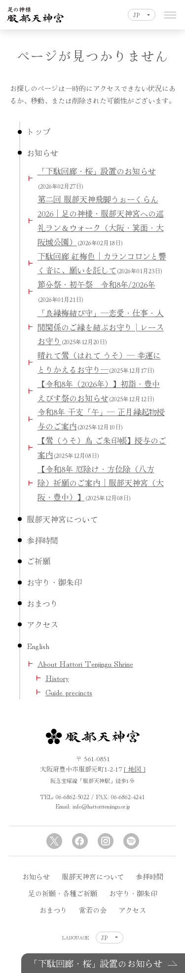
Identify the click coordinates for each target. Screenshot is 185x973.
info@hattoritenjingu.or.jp (101, 806)
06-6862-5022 (72, 796)
